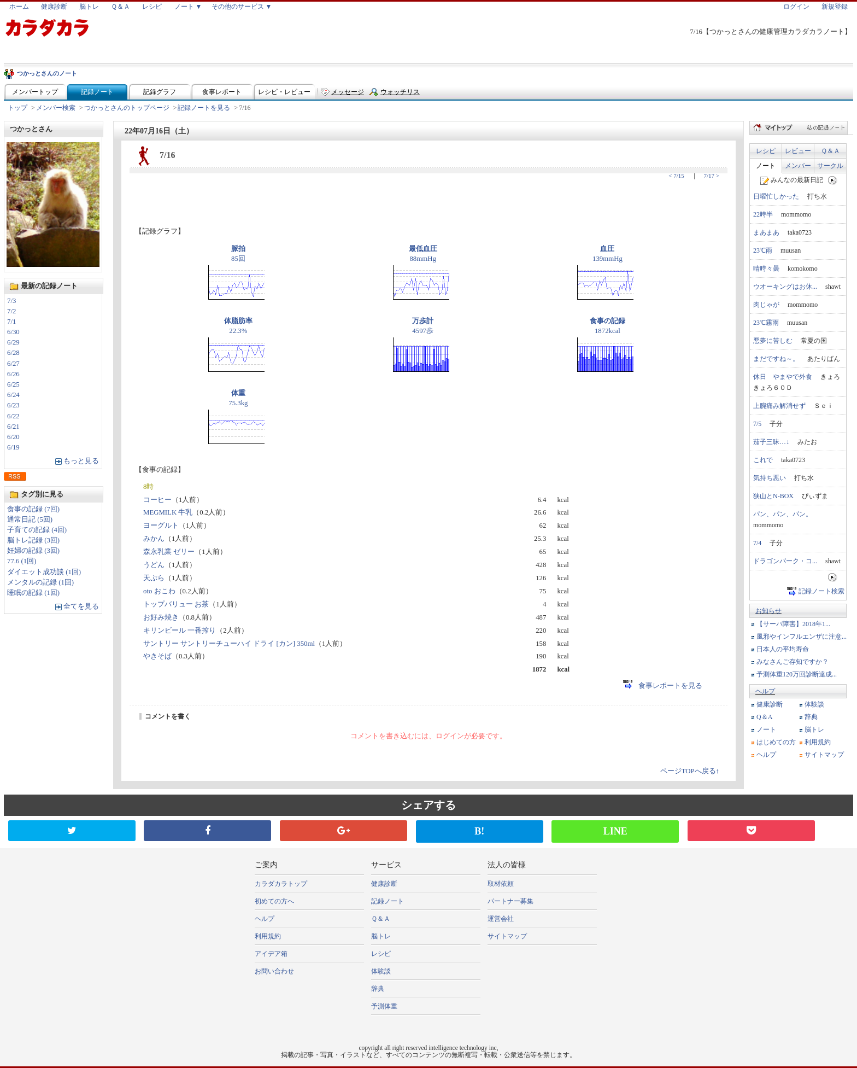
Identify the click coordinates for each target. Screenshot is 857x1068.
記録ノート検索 (821, 591)
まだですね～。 (776, 359)
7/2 (11, 311)
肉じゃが (766, 304)
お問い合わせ (274, 971)
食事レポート (222, 92)
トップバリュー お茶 (176, 604)
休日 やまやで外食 (782, 377)
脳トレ (89, 6)
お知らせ (768, 611)
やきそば (157, 656)
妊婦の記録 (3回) (33, 551)
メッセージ (347, 92)
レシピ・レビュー (284, 92)
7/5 (757, 424)
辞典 (811, 717)
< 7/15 (676, 175)
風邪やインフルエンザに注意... (801, 636)
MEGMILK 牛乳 (167, 512)
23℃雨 (762, 250)
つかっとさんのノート (47, 73)
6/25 (13, 384)
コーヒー (157, 500)
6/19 (13, 447)
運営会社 (501, 919)
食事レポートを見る (662, 686)
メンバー (798, 166)
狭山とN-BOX (773, 496)
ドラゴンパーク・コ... (785, 561)
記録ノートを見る (204, 108)
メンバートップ (35, 92)
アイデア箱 (271, 954)
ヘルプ (765, 691)
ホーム (19, 6)
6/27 (13, 363)
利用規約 (818, 742)
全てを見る (81, 606)
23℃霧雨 (766, 322)
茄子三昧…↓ (771, 442)
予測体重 (384, 1006)
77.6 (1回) (22, 561)
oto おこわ (159, 591)
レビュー (798, 151)
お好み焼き (161, 617)
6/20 (13, 437)
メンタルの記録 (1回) (40, 582)
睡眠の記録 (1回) (33, 593)
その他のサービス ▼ (242, 6)
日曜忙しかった (776, 196)
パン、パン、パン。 (782, 514)
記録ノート (97, 92)
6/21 (13, 426)
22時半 (763, 214)
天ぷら (154, 578)
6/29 (13, 342)
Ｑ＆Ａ (120, 6)
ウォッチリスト (400, 94)
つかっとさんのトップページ (126, 108)
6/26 (13, 374)
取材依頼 (501, 884)
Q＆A (764, 717)
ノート (766, 166)
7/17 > (711, 175)
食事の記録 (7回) (33, 509)
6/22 (13, 416)
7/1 (11, 321)
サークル (830, 166)
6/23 (13, 405)
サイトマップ (824, 754)
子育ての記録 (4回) (37, 530)
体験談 (814, 704)
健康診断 (54, 6)
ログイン (796, 6)
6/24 (13, 395)
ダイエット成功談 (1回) (44, 572)
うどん (154, 565)
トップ (17, 108)
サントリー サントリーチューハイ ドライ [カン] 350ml (229, 643)
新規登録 (834, 6)
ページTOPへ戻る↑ (689, 771)
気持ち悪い (769, 478)
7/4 (757, 543)
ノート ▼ (188, 6)
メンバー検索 (55, 108)
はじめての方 (776, 742)
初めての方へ (274, 901)
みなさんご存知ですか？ (792, 662)
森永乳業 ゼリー (169, 552)
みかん (154, 538)
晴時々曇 (766, 268)
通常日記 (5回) (29, 519)
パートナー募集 (510, 901)
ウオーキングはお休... (785, 286)
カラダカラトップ (281, 884)
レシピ (152, 6)
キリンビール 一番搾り (179, 630)
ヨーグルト (161, 525)
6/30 (13, 332)
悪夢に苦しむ (773, 341)
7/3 (11, 301)
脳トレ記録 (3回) (33, 540)
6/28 (13, 353)
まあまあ (766, 232)
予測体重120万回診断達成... (796, 674)
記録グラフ (159, 92)
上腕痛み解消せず (779, 406)
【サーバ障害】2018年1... (793, 624)
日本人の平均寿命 (782, 649)
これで (763, 460)
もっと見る (81, 461)
